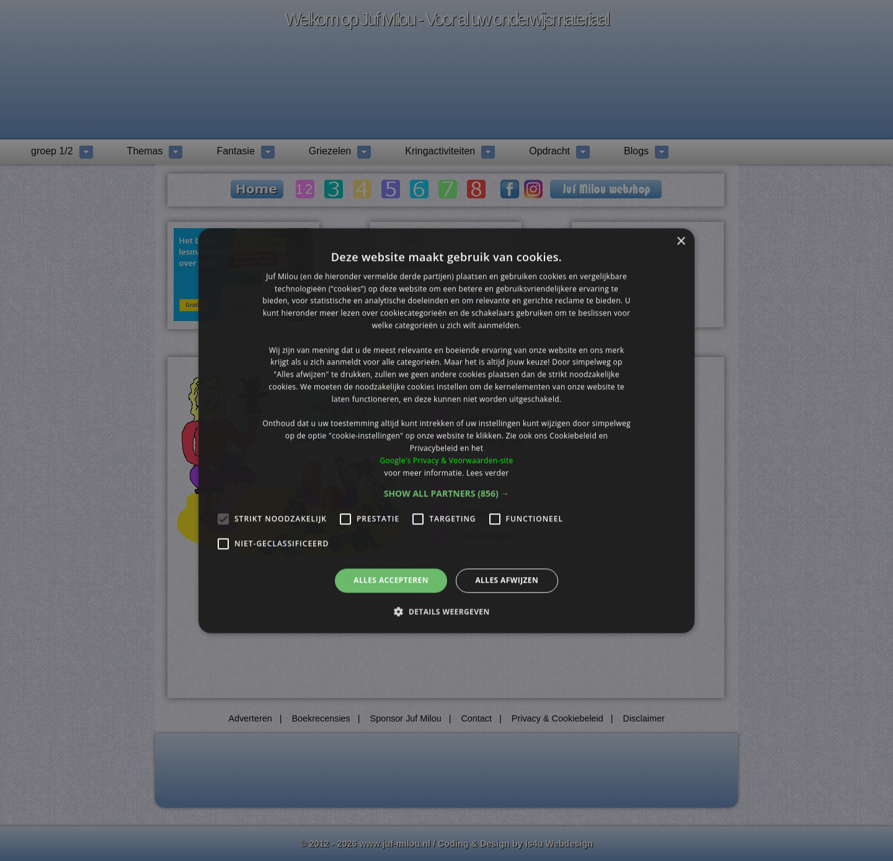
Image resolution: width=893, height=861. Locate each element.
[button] (447, 494)
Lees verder (487, 472)
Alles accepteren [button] (391, 580)
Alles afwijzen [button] (506, 580)
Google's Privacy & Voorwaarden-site (446, 460)
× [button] (680, 241)
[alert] (446, 430)
